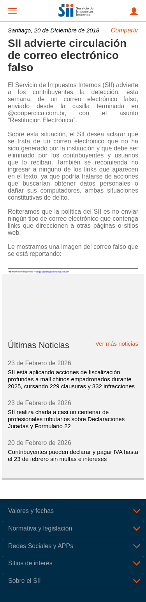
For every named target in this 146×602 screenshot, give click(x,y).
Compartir (124, 30)
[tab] (73, 511)
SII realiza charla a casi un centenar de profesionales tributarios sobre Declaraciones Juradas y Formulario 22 (66, 419)
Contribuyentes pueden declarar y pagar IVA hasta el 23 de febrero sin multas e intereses (73, 455)
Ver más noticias (116, 344)
